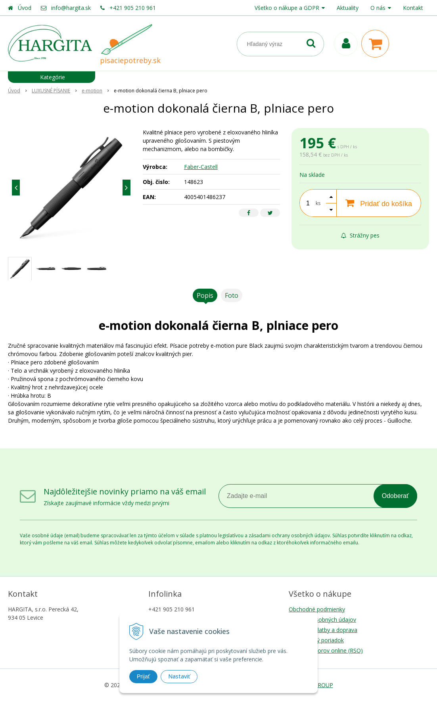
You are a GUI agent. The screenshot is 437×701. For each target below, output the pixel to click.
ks (318, 203)
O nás (377, 7)
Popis (205, 295)
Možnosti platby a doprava (323, 630)
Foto (231, 295)
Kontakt (413, 7)
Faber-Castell (201, 166)
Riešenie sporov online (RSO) (326, 650)
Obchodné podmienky (317, 609)
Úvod (24, 7)
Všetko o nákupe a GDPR (287, 7)
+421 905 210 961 (132, 7)
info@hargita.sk (71, 7)
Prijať (143, 676)
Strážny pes (360, 235)
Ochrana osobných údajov (322, 619)
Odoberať (395, 495)
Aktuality (347, 7)
